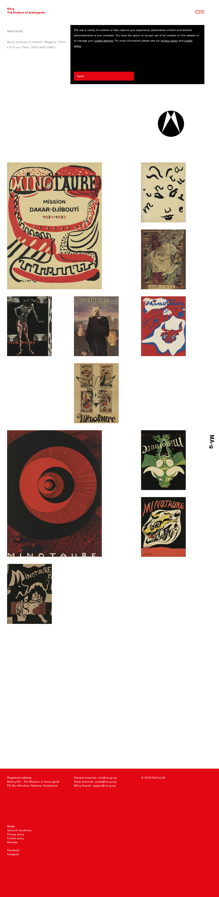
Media (11, 826)
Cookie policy (15, 838)
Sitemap (12, 842)
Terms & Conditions (19, 830)
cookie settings (103, 40)
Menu (202, 11)
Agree (80, 76)
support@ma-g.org (104, 785)
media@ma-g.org (105, 781)
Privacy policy (15, 834)
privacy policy (169, 40)
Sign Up (198, 11)
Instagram (13, 854)
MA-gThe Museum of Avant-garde (26, 10)
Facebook (13, 850)
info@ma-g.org (107, 777)
